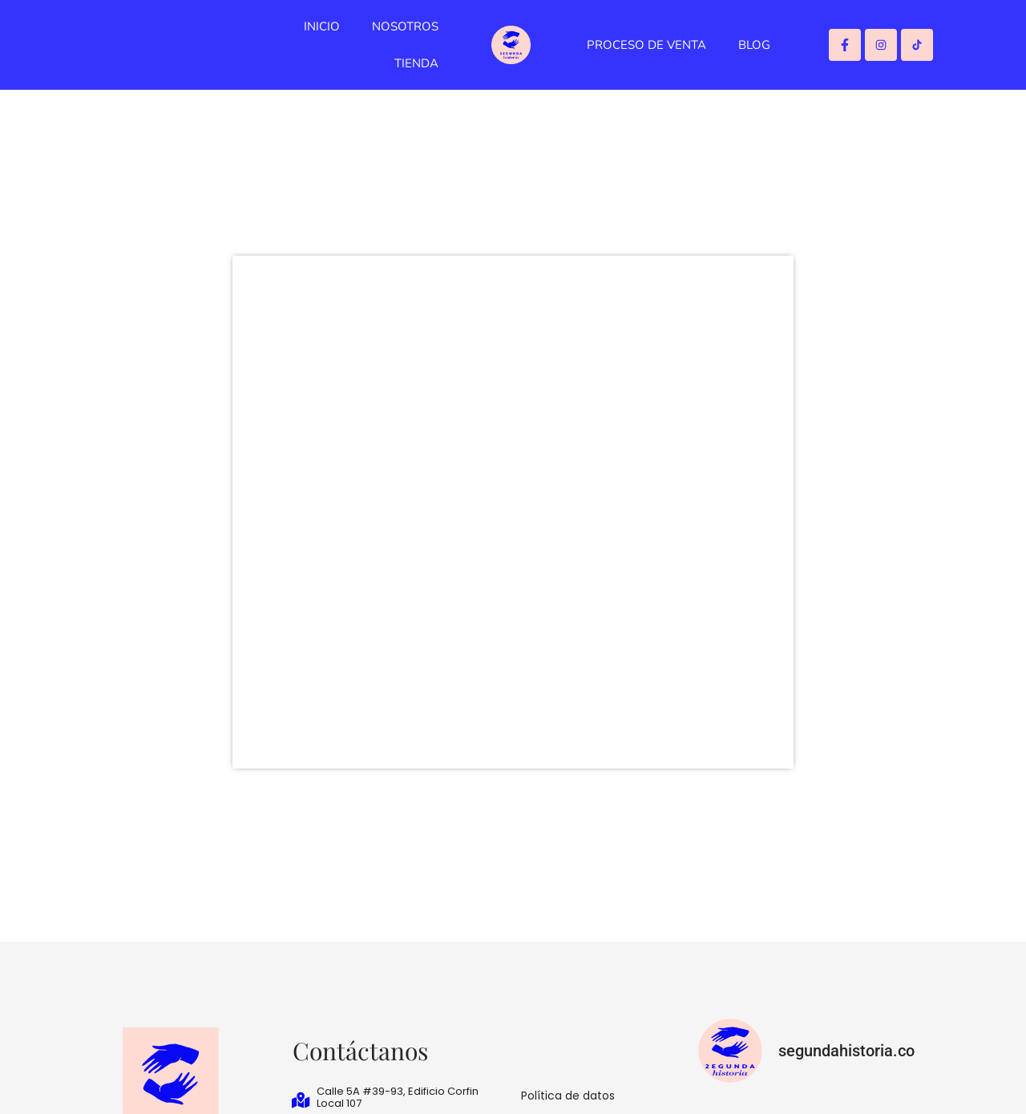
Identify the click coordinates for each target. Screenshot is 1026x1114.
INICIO (322, 26)
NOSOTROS (405, 26)
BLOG (754, 45)
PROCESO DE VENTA (646, 45)
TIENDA (416, 63)
